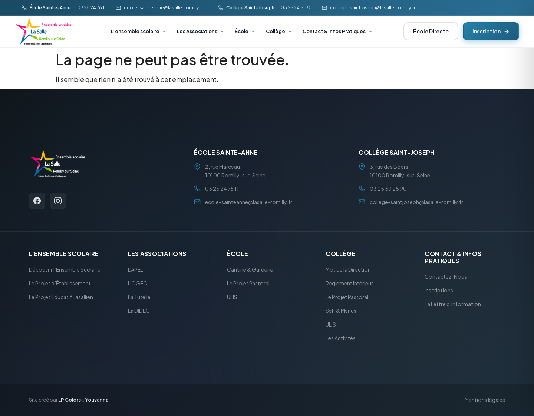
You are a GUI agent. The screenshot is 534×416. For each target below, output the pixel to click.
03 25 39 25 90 (388, 188)
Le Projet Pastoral (248, 283)
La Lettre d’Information (453, 304)
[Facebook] (37, 201)
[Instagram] (58, 201)
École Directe (431, 31)
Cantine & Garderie (250, 269)
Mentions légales (485, 400)
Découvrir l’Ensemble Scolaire (64, 269)
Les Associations (197, 31)
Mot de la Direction (348, 269)
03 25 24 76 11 (91, 7)
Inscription (491, 31)
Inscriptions (439, 290)
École (241, 31)
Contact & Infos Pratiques (334, 31)
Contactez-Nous (446, 276)
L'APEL (135, 269)
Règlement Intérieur (349, 283)
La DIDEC (139, 311)
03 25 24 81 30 (296, 7)
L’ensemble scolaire (135, 31)
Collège (275, 31)
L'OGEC (137, 283)
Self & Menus (341, 311)
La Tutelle (139, 297)
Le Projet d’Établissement (60, 283)
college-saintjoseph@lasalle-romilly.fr (372, 7)
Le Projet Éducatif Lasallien (61, 297)
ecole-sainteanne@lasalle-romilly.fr (163, 7)
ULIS (232, 297)
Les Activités (341, 338)
